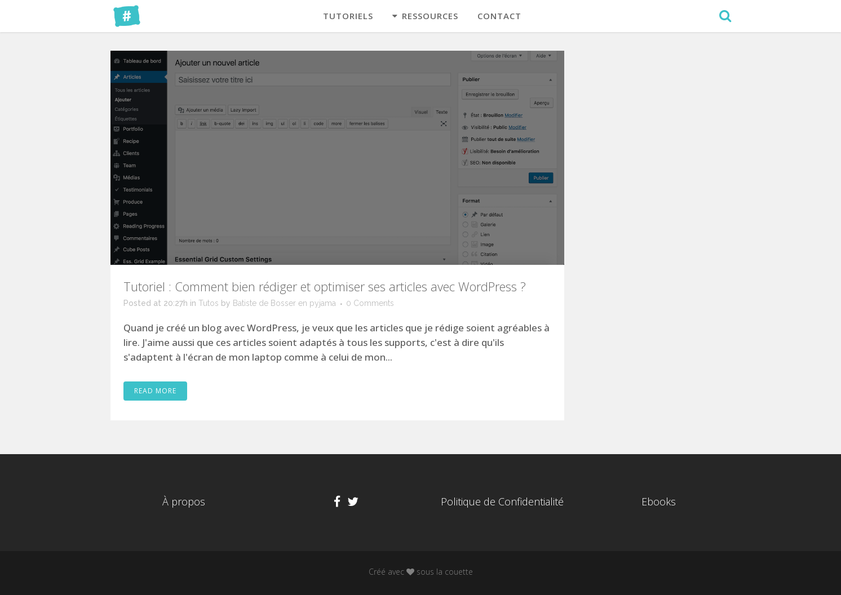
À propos (183, 501)
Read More (155, 391)
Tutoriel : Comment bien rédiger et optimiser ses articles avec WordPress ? (324, 286)
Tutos (208, 303)
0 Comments (370, 303)
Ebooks (658, 501)
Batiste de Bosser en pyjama (284, 303)
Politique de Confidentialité (502, 501)
